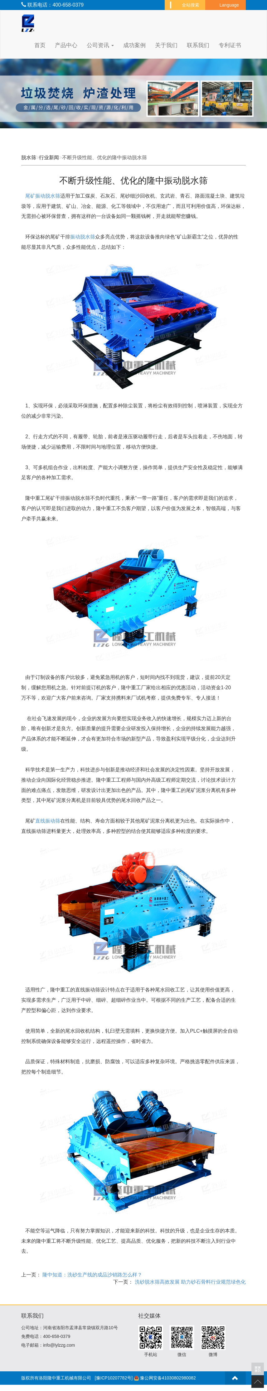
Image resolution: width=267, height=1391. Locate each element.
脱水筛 (28, 157)
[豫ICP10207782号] (114, 1377)
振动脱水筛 (82, 236)
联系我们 (198, 45)
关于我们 (166, 45)
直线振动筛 (47, 820)
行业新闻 (49, 157)
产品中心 (66, 45)
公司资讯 (100, 45)
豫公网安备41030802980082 (168, 1377)
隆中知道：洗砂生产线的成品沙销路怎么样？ (91, 1274)
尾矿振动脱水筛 (42, 196)
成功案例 (134, 45)
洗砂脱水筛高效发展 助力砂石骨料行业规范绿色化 (189, 1282)
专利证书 (230, 45)
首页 (40, 45)
